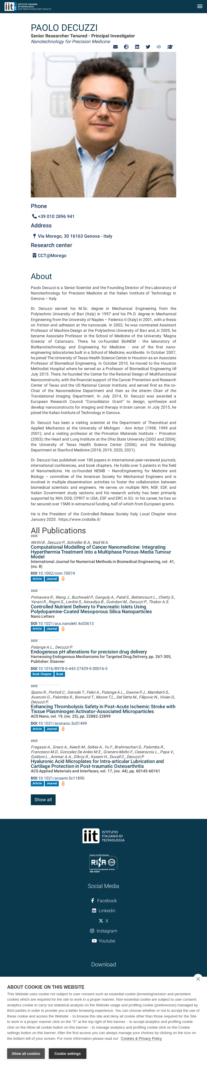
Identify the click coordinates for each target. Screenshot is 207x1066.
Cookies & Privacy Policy (141, 1040)
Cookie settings (67, 1054)
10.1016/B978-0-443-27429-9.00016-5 (69, 668)
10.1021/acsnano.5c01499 (59, 723)
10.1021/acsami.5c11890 (57, 778)
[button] (115, 47)
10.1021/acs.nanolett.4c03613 (62, 623)
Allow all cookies (26, 1054)
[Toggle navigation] (200, 6)
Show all (43, 799)
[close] (198, 980)
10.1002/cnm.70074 (53, 573)
